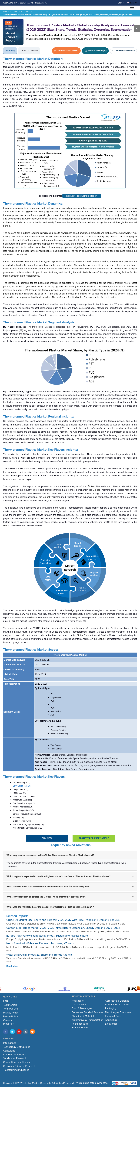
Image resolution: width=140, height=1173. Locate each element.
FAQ (5, 1001)
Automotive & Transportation (87, 1020)
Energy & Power (114, 1016)
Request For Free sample (94, 838)
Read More (12, 966)
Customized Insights (14, 1054)
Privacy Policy (10, 1012)
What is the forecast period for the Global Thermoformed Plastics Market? (46, 896)
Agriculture (111, 1020)
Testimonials (10, 1004)
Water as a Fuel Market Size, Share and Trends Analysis (39, 954)
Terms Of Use (10, 1008)
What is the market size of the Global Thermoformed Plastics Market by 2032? (49, 886)
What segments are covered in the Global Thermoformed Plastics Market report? (50, 855)
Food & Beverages (82, 1008)
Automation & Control (117, 1004)
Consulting (9, 1050)
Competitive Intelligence (17, 1062)
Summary (10, 50)
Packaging (111, 1008)
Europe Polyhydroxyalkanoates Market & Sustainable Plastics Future (47, 935)
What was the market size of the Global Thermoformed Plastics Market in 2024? (50, 906)
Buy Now (47, 838)
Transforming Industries (16, 1070)
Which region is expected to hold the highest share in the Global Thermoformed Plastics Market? (58, 876)
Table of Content (29, 50)
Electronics (111, 1023)
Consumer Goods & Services (87, 1012)
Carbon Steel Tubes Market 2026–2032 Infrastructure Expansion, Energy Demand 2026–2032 (63, 928)
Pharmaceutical (80, 1023)
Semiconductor (80, 1027)
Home (6, 11)
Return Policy (10, 1016)
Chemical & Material (21, 11)
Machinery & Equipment (118, 1012)
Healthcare (78, 1000)
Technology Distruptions (16, 1047)
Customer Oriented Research (19, 1066)
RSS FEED (8, 1024)
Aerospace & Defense (117, 1000)
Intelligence (9, 1043)
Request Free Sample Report (81, 195)
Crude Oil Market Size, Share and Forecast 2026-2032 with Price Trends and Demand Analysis (63, 920)
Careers (7, 1020)
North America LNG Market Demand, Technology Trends (40, 943)
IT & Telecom (79, 1004)
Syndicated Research (15, 1058)
